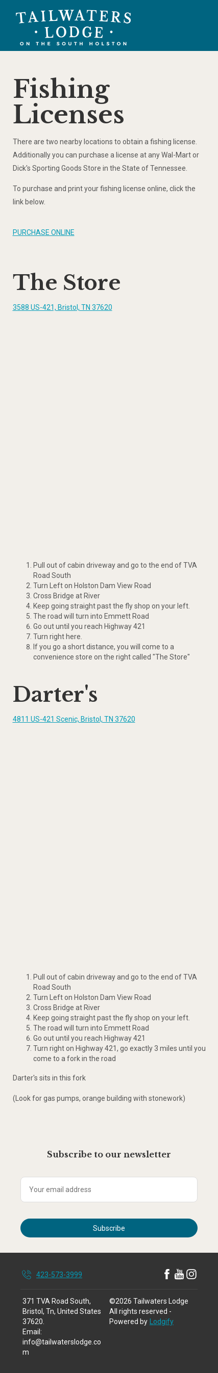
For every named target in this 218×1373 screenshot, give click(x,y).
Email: (32, 1332)
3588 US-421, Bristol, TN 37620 (62, 307)
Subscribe (109, 1228)
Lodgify (162, 1321)
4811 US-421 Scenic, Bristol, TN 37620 (74, 719)
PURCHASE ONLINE (44, 232)
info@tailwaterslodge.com (61, 1347)
